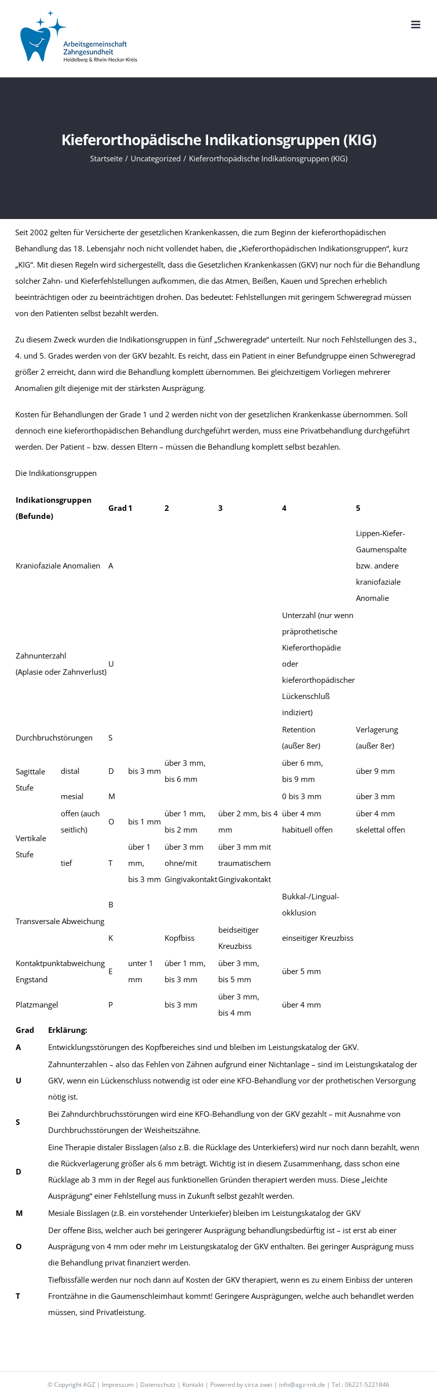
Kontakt (193, 1384)
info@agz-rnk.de (302, 1384)
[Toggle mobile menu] (416, 24)
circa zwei (258, 1384)
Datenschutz (158, 1384)
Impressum (118, 1384)
